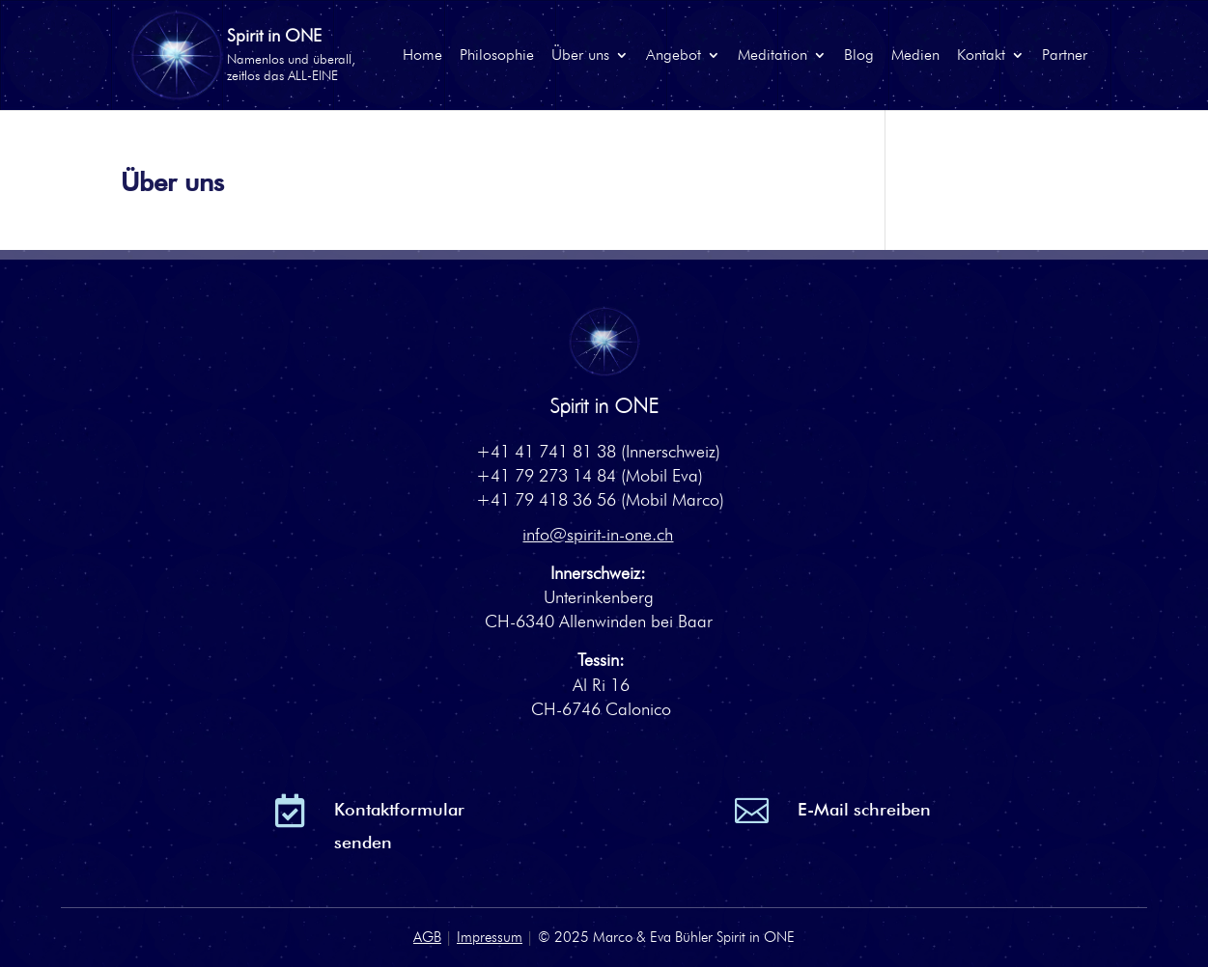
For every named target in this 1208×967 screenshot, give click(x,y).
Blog (859, 56)
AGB (427, 937)
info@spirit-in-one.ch (597, 534)
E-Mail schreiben (864, 809)
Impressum (489, 937)
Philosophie (497, 56)
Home (422, 56)
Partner (1064, 56)
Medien (915, 56)
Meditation (772, 56)
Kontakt (981, 56)
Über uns (580, 56)
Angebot (673, 56)
